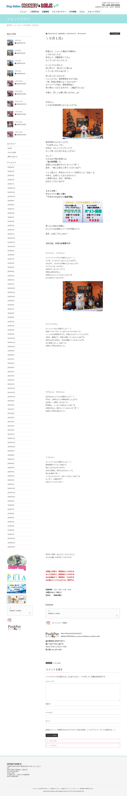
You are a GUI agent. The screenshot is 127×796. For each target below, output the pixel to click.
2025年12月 (11, 188)
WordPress (52, 791)
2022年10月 (11, 346)
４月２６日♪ (19, 111)
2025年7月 (11, 209)
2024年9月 (11, 250)
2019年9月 (11, 501)
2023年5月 (11, 317)
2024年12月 (11, 238)
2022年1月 (11, 384)
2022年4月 (11, 371)
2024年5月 (11, 267)
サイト (48, 721)
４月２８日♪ (19, 91)
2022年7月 (11, 359)
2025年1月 (11, 234)
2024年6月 (11, 263)
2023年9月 (11, 300)
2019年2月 (11, 530)
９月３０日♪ (53, 741)
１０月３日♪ (53, 745)
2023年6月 (11, 313)
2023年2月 (11, 330)
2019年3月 (11, 526)
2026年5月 (11, 167)
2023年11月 (11, 292)
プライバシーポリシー (72, 788)
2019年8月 (11, 505)
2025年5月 (11, 217)
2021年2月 (11, 430)
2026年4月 (11, 171)
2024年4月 (11, 271)
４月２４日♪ (19, 132)
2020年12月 (11, 438)
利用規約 (82, 788)
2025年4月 (11, 221)
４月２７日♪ (19, 101)
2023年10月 (11, 296)
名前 (48, 704)
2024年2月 (11, 280)
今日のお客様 (114, 33)
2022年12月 (11, 338)
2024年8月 (11, 255)
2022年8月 (11, 355)
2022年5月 (11, 367)
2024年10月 (11, 246)
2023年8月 (11, 305)
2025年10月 (11, 196)
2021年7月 (11, 409)
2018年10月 (11, 547)
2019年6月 (11, 513)
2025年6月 (11, 213)
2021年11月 (11, 392)
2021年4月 (11, 421)
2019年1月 (11, 534)
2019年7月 (11, 509)
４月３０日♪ (19, 81)
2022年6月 (11, 363)
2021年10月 (11, 396)
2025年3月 (11, 225)
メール (49, 712)
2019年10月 (11, 497)
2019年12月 (11, 488)
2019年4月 (11, 522)
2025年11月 (11, 192)
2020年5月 (11, 467)
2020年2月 (11, 480)
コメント (50, 681)
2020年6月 (11, 463)
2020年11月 (11, 442)
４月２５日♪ (19, 122)
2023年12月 (11, 288)
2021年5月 (11, 417)
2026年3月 (11, 175)
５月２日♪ (18, 61)
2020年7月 (11, 459)
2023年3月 (11, 326)
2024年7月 (11, 259)
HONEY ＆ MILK (54, 613)
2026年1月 (11, 184)
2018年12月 (11, 538)
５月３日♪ (18, 50)
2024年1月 (11, 284)
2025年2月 (11, 230)
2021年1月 (11, 434)
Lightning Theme (62, 791)
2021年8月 (11, 405)
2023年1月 (11, 334)
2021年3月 (11, 426)
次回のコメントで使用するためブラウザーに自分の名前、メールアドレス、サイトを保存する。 (80, 730)
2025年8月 (11, 205)
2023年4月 (11, 321)
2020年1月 (11, 484)
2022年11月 (11, 342)
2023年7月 (11, 309)
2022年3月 (11, 376)
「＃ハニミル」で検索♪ (56, 623)
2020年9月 (11, 451)
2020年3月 (11, 476)
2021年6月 (11, 413)
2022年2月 (11, 380)
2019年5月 (11, 517)
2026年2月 (11, 179)
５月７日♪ (18, 40)
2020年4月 (11, 472)
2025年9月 (11, 200)
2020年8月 (11, 455)
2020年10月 (11, 446)
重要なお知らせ (12, 156)
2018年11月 (11, 542)
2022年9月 (11, 351)
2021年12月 (11, 388)
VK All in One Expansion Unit (76, 791)
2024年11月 (11, 242)
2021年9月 (11, 401)
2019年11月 (11, 492)
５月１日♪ (18, 71)
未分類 (10, 148)
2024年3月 (11, 275)
